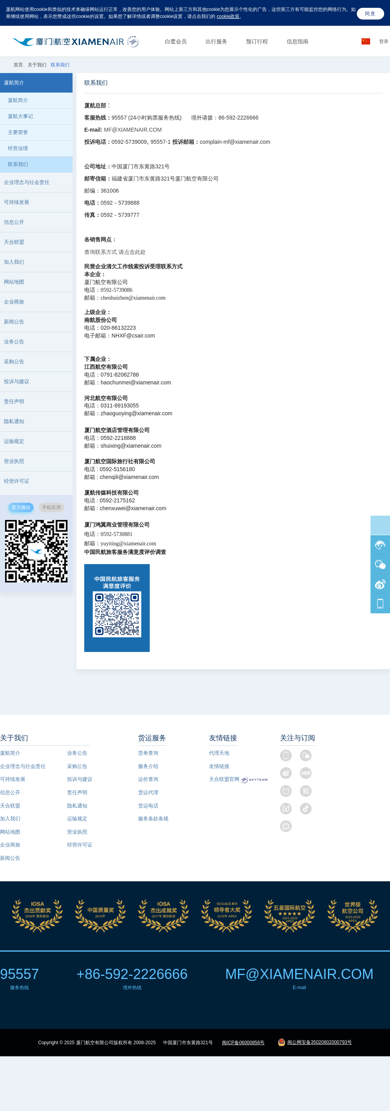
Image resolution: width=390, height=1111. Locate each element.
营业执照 (77, 832)
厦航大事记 (20, 116)
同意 (370, 13)
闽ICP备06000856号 (243, 1042)
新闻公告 (14, 322)
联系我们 (18, 164)
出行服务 (216, 41)
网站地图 (10, 832)
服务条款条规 (153, 819)
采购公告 (14, 361)
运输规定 (14, 441)
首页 (19, 65)
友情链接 (219, 766)
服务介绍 (148, 766)
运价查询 (148, 779)
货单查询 (148, 753)
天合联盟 (10, 806)
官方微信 (21, 507)
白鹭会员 (176, 41)
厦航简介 (18, 100)
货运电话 (148, 806)
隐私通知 (14, 421)
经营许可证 (79, 845)
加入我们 (14, 262)
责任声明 (14, 401)
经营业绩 (18, 148)
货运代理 (148, 792)
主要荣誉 (18, 132)
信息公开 (10, 792)
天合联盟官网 (224, 779)
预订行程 (257, 41)
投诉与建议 (16, 381)
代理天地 (219, 753)
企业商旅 (14, 302)
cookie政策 (228, 16)
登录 (384, 41)
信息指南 (297, 41)
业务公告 (14, 342)
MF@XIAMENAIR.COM (132, 130)
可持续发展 (12, 779)
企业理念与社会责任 (23, 766)
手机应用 (51, 507)
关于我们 (37, 65)
